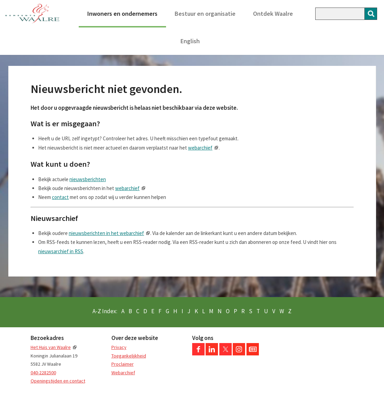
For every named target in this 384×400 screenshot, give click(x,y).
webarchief (200, 147)
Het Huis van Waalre (51, 347)
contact (60, 197)
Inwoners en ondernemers (122, 13)
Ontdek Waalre (273, 13)
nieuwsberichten (87, 179)
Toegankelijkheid (128, 356)
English (190, 41)
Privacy (119, 347)
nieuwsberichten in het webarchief (106, 233)
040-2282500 (43, 372)
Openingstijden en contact (58, 381)
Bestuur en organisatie (205, 13)
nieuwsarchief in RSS (60, 251)
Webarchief (123, 372)
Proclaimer (122, 364)
